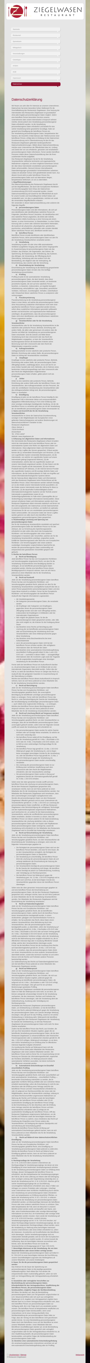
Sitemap (23, 1355)
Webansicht (80, 1355)
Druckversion (13, 1355)
